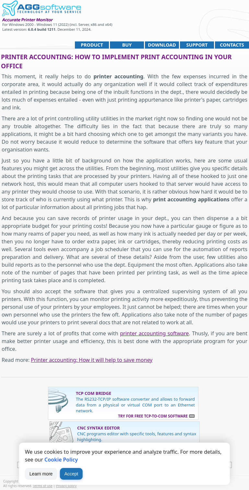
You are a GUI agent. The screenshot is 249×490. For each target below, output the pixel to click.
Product (92, 45)
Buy (127, 45)
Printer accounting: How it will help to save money (91, 359)
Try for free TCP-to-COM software (153, 416)
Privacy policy (66, 486)
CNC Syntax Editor (98, 428)
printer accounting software (154, 333)
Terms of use (43, 486)
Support (197, 45)
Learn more (41, 473)
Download (162, 45)
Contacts (232, 45)
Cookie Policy (61, 459)
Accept (71, 473)
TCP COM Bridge (93, 393)
